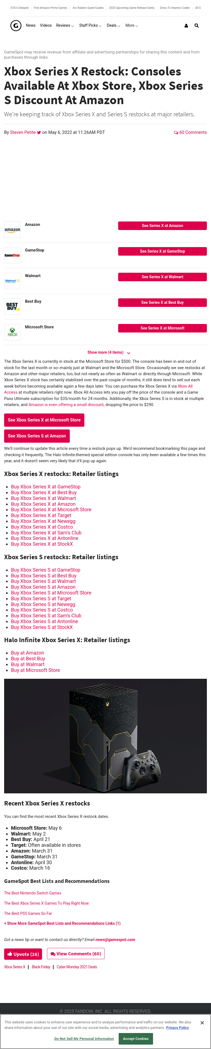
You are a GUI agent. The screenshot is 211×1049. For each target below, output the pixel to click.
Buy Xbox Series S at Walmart (43, 581)
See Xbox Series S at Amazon (37, 436)
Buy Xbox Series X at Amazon (43, 504)
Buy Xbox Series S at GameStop (45, 570)
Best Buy (33, 301)
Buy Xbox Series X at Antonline (44, 538)
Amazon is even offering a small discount (66, 404)
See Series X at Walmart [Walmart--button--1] (163, 277)
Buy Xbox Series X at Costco (42, 527)
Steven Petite (23, 132)
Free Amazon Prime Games (50, 7)
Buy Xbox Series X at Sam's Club (46, 533)
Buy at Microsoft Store (35, 670)
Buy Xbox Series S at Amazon (43, 587)
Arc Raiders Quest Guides (88, 7)
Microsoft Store (39, 327)
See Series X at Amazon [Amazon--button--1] (162, 225)
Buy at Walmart (28, 664)
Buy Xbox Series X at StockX (42, 544)
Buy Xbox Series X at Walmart (43, 498)
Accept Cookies (136, 1039)
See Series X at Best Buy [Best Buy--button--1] (162, 302)
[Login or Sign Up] (186, 26)
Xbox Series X (14, 967)
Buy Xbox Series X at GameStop (45, 487)
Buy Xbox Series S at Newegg (43, 604)
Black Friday (41, 967)
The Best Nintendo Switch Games (32, 893)
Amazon (32, 224)
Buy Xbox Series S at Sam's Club (46, 615)
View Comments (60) (77, 953)
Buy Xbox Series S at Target (41, 598)
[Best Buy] (12, 307)
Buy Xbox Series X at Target (41, 515)
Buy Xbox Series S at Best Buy (43, 575)
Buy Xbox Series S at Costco (42, 610)
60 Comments (190, 132)
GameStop (34, 250)
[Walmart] (12, 281)
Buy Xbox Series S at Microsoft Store (51, 593)
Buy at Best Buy (28, 658)
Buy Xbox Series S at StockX (42, 627)
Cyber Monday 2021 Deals (77, 967)
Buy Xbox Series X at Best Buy (44, 492)
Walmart (33, 275)
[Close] (202, 1023)
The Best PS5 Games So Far (28, 913)
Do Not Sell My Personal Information (84, 1039)
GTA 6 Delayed (19, 7)
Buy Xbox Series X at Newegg (43, 521)
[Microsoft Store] (12, 332)
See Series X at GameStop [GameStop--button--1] (162, 251)
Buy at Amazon (27, 653)
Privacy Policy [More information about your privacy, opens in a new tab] (177, 1028)
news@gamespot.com (115, 939)
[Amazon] (12, 230)
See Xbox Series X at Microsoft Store (44, 420)
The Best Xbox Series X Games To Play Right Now (46, 903)
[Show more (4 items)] (105, 350)
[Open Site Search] (197, 26)
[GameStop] (12, 255)
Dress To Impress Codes (175, 7)
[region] (105, 1031)
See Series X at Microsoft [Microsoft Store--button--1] (162, 328)
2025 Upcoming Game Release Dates (131, 7)
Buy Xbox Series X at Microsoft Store (51, 509)
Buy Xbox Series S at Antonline (44, 621)
